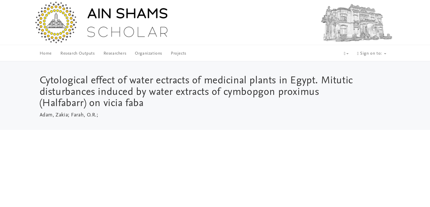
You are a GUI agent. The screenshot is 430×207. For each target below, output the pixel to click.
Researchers (115, 53)
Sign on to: (371, 53)
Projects (178, 53)
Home (46, 53)
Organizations (148, 53)
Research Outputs (77, 53)
